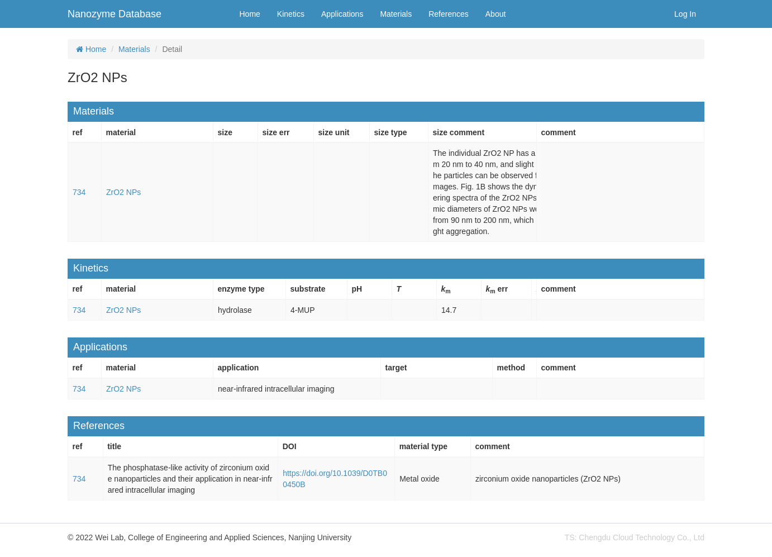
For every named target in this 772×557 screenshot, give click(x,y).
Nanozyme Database (114, 14)
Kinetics (290, 13)
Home (250, 13)
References (448, 13)
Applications (342, 13)
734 (79, 192)
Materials (396, 13)
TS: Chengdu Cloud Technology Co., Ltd (634, 537)
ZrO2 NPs (123, 192)
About (495, 13)
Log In (685, 13)
